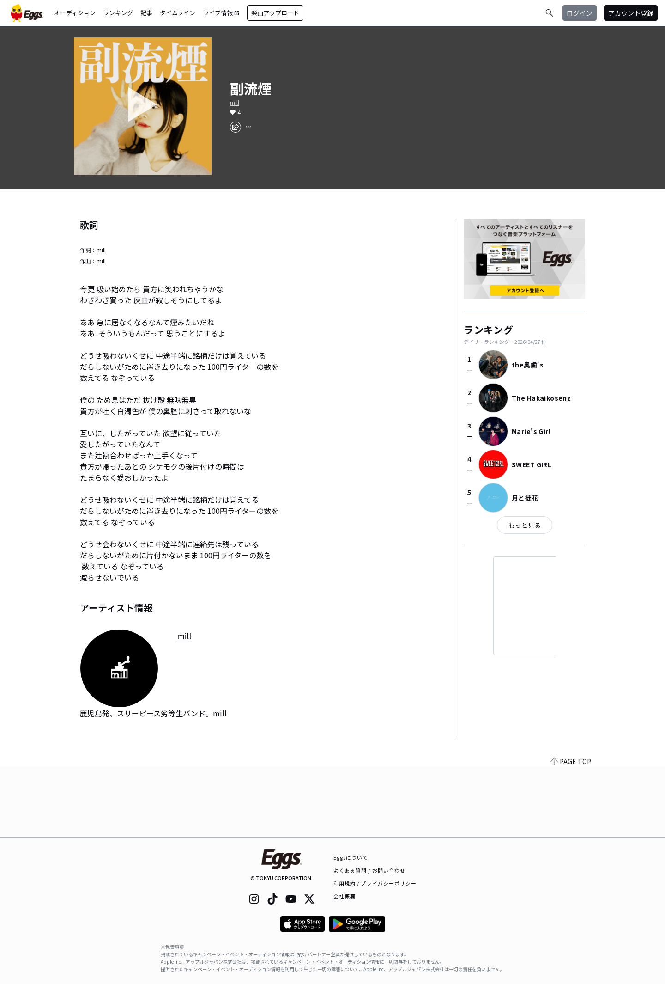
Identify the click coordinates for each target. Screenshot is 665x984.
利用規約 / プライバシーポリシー (375, 883)
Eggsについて (351, 857)
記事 (146, 12)
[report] (248, 127)
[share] (235, 127)
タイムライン (177, 12)
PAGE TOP (570, 832)
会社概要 (344, 896)
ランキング (118, 12)
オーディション (75, 12)
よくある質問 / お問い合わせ (369, 870)
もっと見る (524, 525)
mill (234, 102)
